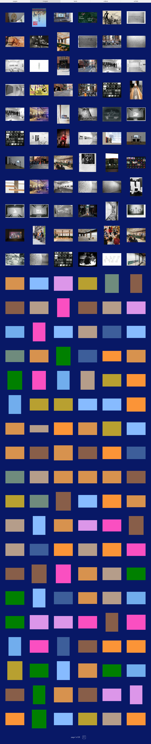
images (45, 1)
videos (106, 1)
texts (75, 1)
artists (136, 1)
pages (15, 1)
